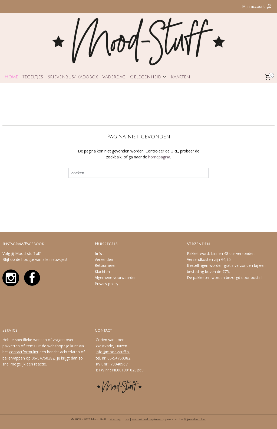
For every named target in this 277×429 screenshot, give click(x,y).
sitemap (115, 419)
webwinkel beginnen (147, 419)
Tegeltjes (32, 76)
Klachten (102, 271)
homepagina (159, 157)
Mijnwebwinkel (195, 419)
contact (15, 351)
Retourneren (106, 265)
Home (11, 76)
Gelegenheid (148, 76)
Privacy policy (106, 283)
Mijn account (257, 6)
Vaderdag (114, 76)
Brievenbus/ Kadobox (72, 76)
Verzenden (104, 259)
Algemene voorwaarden (116, 277)
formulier (30, 351)
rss (127, 419)
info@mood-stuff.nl (113, 351)
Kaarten (180, 76)
